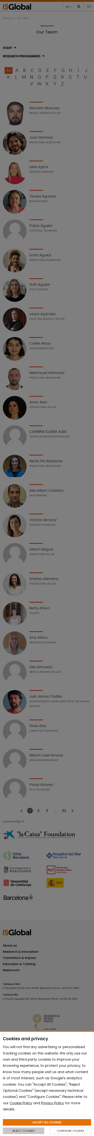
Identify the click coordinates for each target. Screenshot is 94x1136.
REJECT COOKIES (23, 1131)
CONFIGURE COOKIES (70, 1131)
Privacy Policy (52, 1103)
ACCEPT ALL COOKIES (47, 1122)
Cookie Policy (21, 1103)
